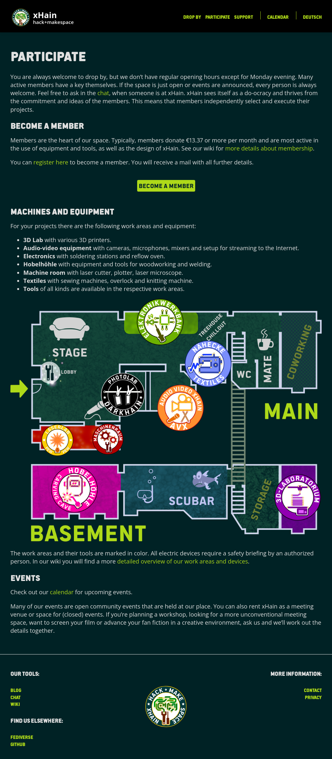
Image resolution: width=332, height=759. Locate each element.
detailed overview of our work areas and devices (182, 561)
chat (103, 93)
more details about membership (269, 148)
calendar (62, 592)
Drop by (192, 17)
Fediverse (21, 737)
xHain (53, 18)
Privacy (313, 697)
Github (17, 744)
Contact (313, 690)
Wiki (15, 704)
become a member (166, 185)
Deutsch (312, 17)
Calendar (278, 17)
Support (243, 17)
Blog (15, 690)
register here (50, 162)
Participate (217, 17)
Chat (15, 697)
